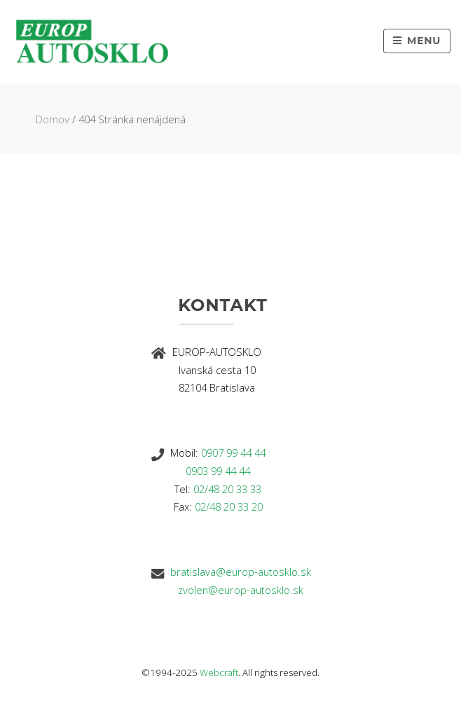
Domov (52, 119)
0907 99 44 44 (233, 453)
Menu (424, 40)
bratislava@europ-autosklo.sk (240, 572)
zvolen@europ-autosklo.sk (240, 590)
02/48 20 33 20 (229, 506)
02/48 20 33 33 (227, 489)
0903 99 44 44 (218, 471)
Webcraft (219, 672)
